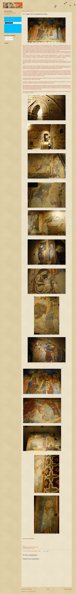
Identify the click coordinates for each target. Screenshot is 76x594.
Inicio (48, 589)
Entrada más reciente (26, 589)
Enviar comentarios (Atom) (30, 591)
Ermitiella (11, 5)
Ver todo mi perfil (7, 14)
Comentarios (7, 39)
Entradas (7, 37)
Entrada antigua (68, 589)
